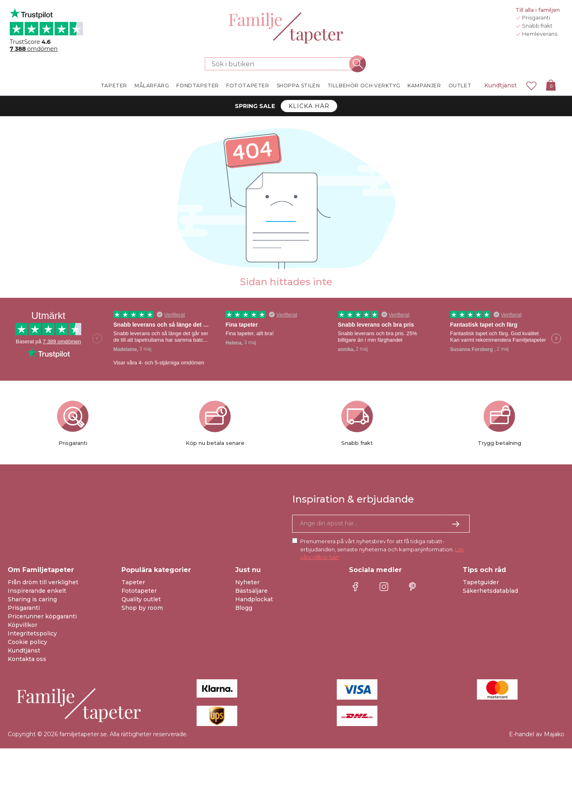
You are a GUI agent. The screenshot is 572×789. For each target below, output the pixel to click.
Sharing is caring (32, 599)
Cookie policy (27, 642)
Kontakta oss (27, 659)
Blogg (243, 607)
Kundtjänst (500, 85)
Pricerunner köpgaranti (42, 616)
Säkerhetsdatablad (490, 590)
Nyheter (247, 582)
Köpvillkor (22, 625)
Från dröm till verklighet (43, 582)
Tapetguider (481, 582)
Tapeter (133, 582)
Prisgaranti (24, 607)
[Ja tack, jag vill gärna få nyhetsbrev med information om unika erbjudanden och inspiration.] (381, 524)
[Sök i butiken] (281, 63)
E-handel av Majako (536, 734)
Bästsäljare (251, 590)
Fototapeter (139, 590)
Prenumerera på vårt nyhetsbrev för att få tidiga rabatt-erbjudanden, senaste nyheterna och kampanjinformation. (382, 549)
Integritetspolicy (32, 633)
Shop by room (142, 607)
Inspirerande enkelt (37, 590)
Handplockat (254, 599)
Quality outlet (141, 599)
